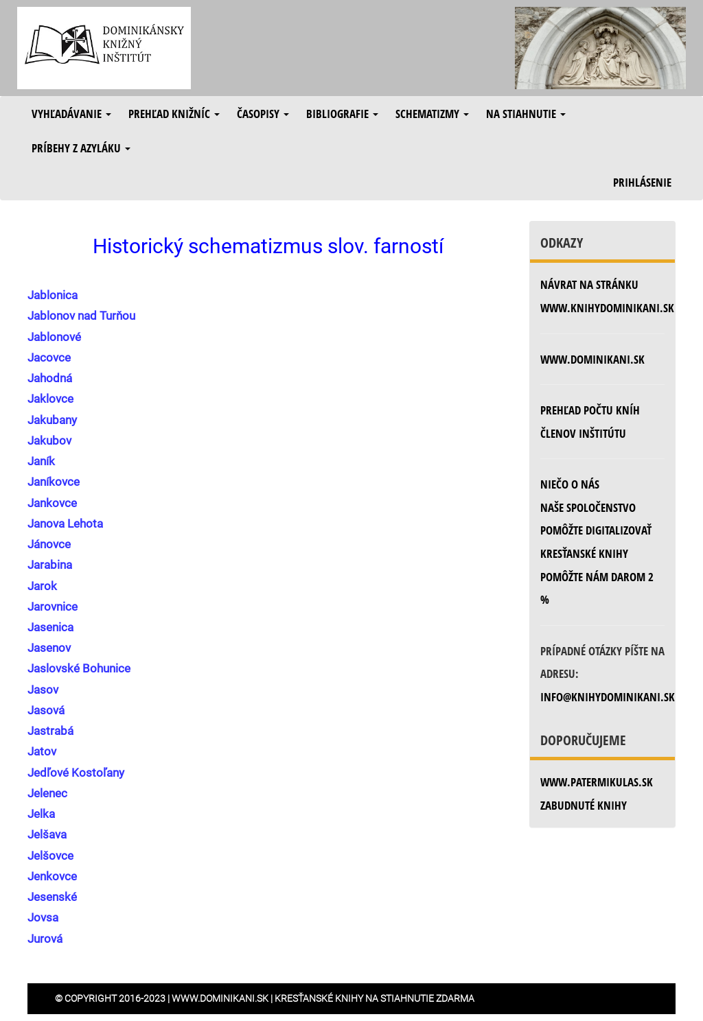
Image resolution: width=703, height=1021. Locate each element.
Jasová (46, 710)
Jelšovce (50, 855)
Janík (41, 461)
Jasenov (49, 648)
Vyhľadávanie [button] (71, 113)
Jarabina (49, 565)
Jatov (41, 751)
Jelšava (47, 834)
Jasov (42, 689)
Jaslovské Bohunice (78, 668)
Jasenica (50, 627)
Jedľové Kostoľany (75, 772)
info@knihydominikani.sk (607, 697)
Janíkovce (53, 482)
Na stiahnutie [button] (526, 113)
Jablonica (52, 295)
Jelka (41, 814)
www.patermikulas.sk (596, 782)
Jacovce (49, 357)
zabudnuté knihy (583, 805)
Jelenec (47, 793)
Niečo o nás (569, 484)
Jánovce (49, 544)
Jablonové (54, 337)
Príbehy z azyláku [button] (81, 148)
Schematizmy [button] (432, 113)
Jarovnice (52, 606)
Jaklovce (50, 399)
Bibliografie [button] (342, 113)
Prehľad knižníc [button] (174, 113)
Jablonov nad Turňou (81, 315)
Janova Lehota (65, 523)
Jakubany (52, 420)
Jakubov (49, 440)
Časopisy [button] (263, 113)
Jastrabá (50, 731)
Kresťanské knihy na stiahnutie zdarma (374, 998)
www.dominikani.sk (592, 359)
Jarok (42, 586)
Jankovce (52, 503)
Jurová (44, 939)
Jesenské (52, 897)
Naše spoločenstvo (588, 507)
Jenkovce (52, 876)
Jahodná (49, 378)
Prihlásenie (642, 182)
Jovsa (42, 917)
